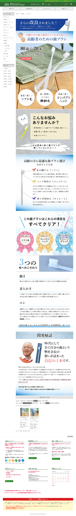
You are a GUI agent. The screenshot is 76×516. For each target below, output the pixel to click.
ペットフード (6, 61)
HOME (17, 13)
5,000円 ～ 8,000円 (7, 73)
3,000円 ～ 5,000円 (7, 71)
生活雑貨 (5, 43)
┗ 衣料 (5, 51)
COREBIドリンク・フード (8, 22)
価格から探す (6, 65)
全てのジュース (6, 16)
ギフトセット (6, 32)
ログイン (56, 4)
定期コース (6, 35)
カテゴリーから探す (7, 14)
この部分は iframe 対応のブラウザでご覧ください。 (44, 206)
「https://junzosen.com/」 (53, 506)
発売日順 (31, 400)
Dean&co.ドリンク (7, 24)
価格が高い (39, 400)
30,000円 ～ (6, 86)
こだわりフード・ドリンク (9, 37)
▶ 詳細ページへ (23, 427)
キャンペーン (46, 8)
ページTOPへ (70, 436)
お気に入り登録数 (45, 400)
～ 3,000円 (6, 68)
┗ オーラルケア (7, 48)
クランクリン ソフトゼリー (9, 27)
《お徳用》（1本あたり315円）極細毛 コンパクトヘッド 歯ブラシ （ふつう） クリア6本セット (34, 420)
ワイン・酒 (6, 56)
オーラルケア (28, 13)
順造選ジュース (6, 19)
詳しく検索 (47, 4)
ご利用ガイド (63, 8)
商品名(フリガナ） (24, 400)
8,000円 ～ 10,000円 (7, 76)
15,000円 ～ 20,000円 (8, 81)
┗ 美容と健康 (6, 45)
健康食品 (5, 40)
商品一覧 (11, 8)
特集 (4, 58)
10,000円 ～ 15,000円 (8, 78)
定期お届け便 (28, 8)
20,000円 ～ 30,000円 (8, 84)
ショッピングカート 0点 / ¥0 (65, 4)
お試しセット (6, 30)
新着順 (28, 400)
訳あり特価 (6, 53)
